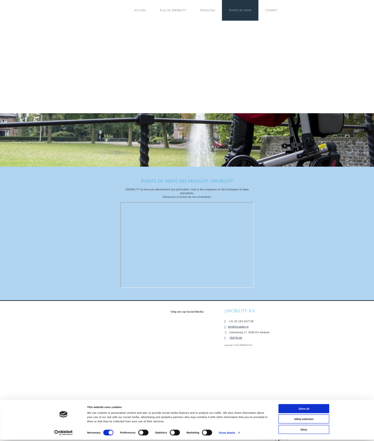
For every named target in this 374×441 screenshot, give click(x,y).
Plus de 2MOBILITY (173, 10)
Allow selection (304, 420)
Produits (206, 10)
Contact (271, 10)
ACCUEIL (140, 10)
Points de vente (240, 10)
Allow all (303, 409)
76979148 (235, 338)
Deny (304, 430)
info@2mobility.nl (238, 326)
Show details (227, 433)
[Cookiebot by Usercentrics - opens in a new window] (63, 434)
